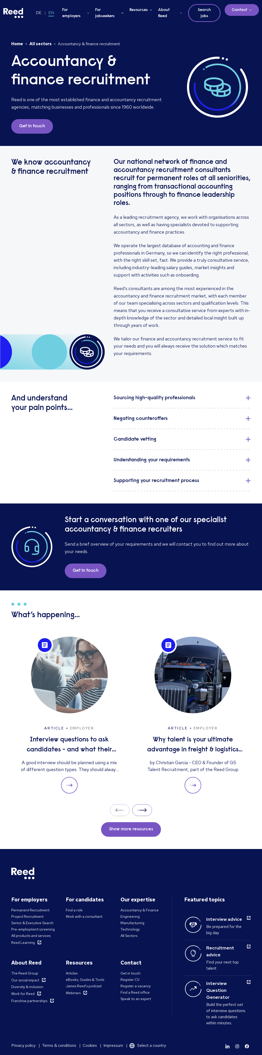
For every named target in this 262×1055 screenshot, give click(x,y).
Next (142, 810)
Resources (138, 10)
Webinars (73, 993)
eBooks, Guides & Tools (85, 979)
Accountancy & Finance (140, 910)
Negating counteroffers (141, 418)
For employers (71, 13)
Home (17, 44)
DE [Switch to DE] (38, 12)
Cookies (90, 1045)
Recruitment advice (220, 951)
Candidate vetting (135, 439)
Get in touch (130, 973)
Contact (239, 10)
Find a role (74, 910)
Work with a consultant (84, 916)
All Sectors (129, 935)
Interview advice (224, 919)
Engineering (130, 916)
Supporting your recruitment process (156, 480)
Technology (130, 929)
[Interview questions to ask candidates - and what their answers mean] (69, 715)
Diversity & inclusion (27, 986)
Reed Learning (23, 942)
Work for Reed (23, 993)
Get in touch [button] (32, 126)
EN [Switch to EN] (51, 12)
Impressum (113, 1045)
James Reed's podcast (84, 986)
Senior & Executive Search (32, 923)
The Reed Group (24, 973)
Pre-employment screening (33, 929)
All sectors (40, 44)
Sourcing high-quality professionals (154, 397)
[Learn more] (227, 1046)
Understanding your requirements (152, 460)
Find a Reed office (135, 992)
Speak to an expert (136, 998)
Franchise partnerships (29, 1001)
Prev (120, 810)
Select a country (151, 1045)
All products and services (31, 935)
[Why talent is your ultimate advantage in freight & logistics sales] (193, 715)
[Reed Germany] (13, 13)
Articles (72, 973)
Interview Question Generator (218, 990)
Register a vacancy (136, 986)
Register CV (130, 979)
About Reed (164, 13)
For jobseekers (105, 13)
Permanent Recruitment (30, 910)
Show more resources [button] (131, 829)
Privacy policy (23, 1045)
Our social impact (25, 980)
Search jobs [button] (204, 13)
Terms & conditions (59, 1045)
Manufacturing (132, 923)
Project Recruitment (27, 916)
